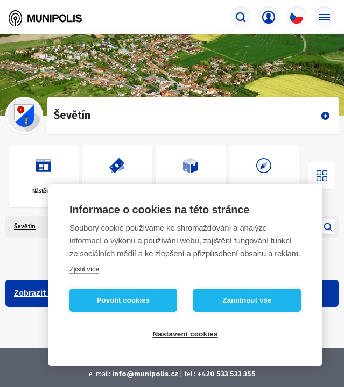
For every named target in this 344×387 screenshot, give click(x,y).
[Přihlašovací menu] (268, 17)
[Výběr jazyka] (296, 17)
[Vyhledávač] (240, 17)
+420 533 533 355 (226, 374)
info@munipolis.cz (145, 374)
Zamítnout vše (247, 300)
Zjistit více (84, 269)
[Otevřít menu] (321, 175)
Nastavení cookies (184, 334)
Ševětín (25, 226)
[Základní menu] (324, 17)
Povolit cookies (123, 300)
